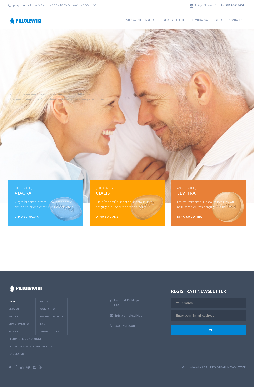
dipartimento (18, 324)
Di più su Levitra (189, 216)
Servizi (13, 309)
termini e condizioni (25, 339)
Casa (12, 301)
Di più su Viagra (27, 216)
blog (44, 301)
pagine (13, 331)
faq (42, 324)
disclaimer (18, 354)
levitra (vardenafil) (207, 20)
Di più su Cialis (107, 216)
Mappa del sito (51, 316)
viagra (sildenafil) (140, 20)
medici (13, 316)
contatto (236, 20)
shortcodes (49, 331)
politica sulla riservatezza (31, 346)
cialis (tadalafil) (173, 20)
